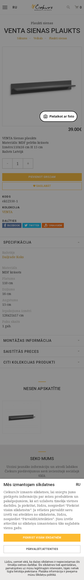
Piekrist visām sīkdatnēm (42, 537)
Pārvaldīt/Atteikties (42, 549)
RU (78, 484)
